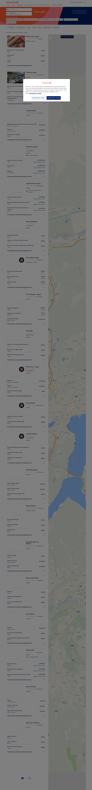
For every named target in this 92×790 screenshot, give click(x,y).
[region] (46, 90)
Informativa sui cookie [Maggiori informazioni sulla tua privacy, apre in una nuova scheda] (35, 93)
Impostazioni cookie (39, 97)
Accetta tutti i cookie (53, 97)
